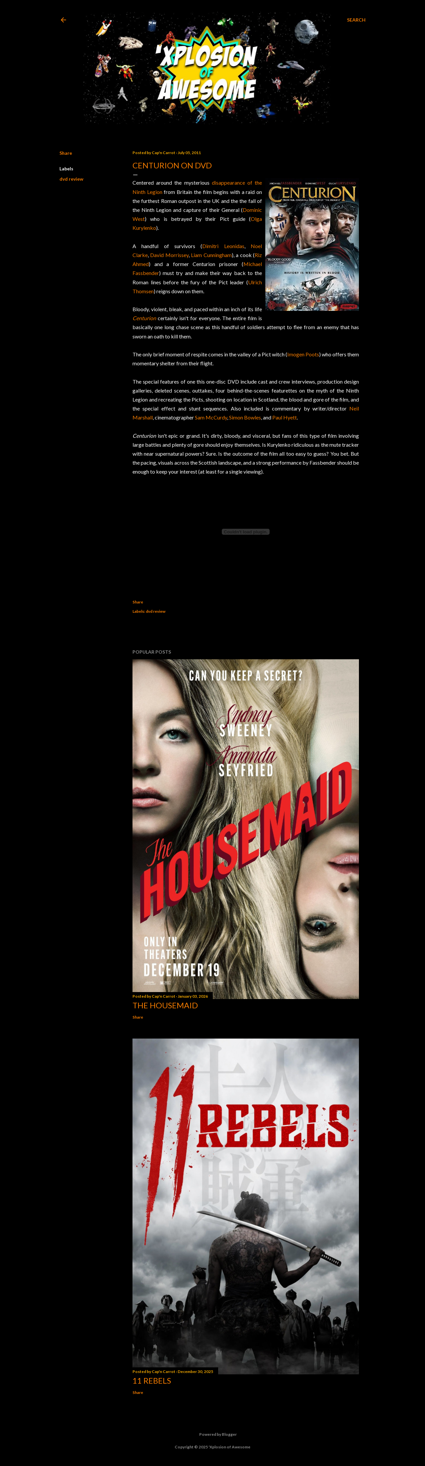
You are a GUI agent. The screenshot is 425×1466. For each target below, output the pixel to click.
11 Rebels (151, 1380)
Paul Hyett (284, 417)
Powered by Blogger (213, 1434)
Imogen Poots (303, 354)
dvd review (71, 179)
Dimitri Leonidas (223, 246)
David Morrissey (169, 255)
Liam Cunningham (211, 255)
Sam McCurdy (211, 417)
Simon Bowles (245, 417)
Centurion (144, 318)
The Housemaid (165, 1005)
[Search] (356, 20)
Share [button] (65, 153)
